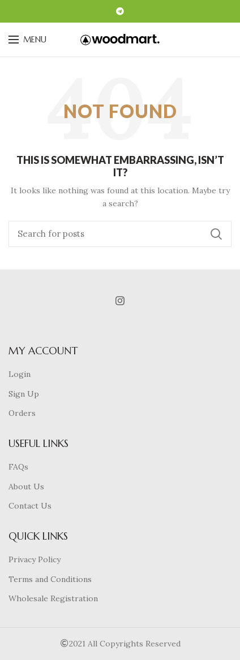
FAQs (18, 467)
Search (216, 234)
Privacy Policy (34, 559)
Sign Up (23, 394)
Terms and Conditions (50, 579)
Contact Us (30, 506)
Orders (22, 413)
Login (19, 374)
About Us (26, 486)
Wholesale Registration (53, 598)
